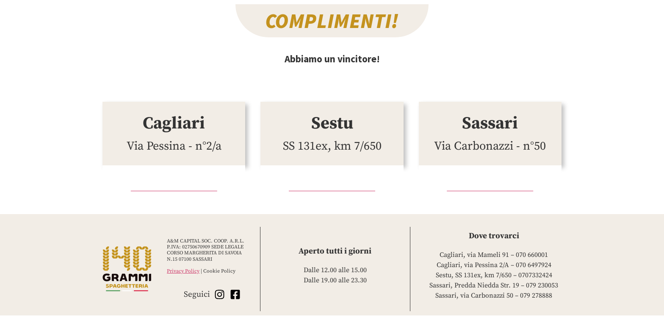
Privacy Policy (183, 271)
